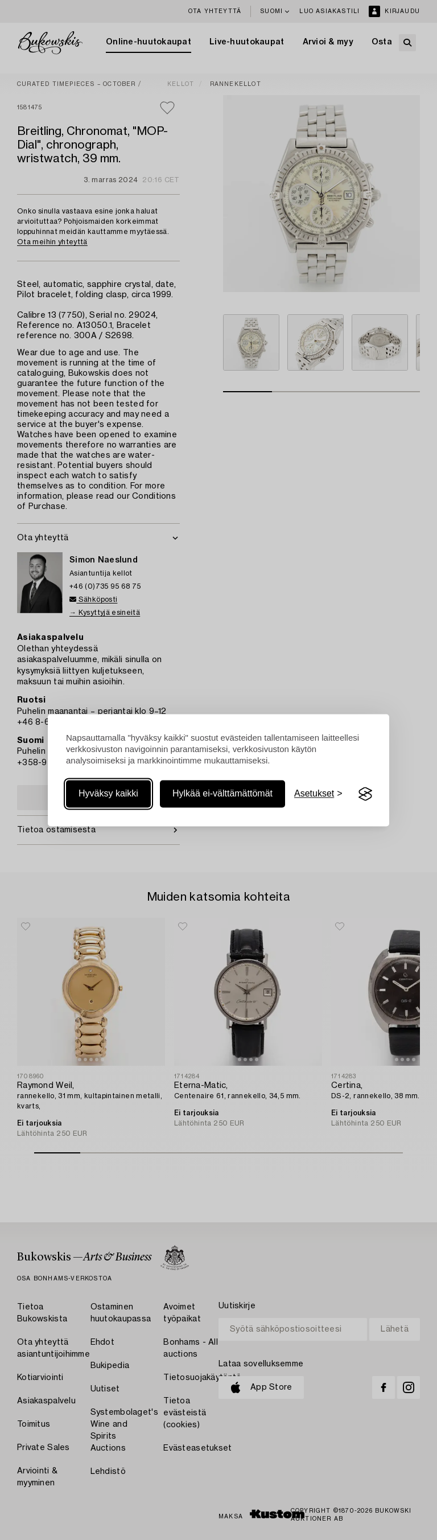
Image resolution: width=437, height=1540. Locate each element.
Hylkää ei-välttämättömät (222, 794)
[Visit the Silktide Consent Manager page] (365, 794)
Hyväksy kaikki (108, 794)
